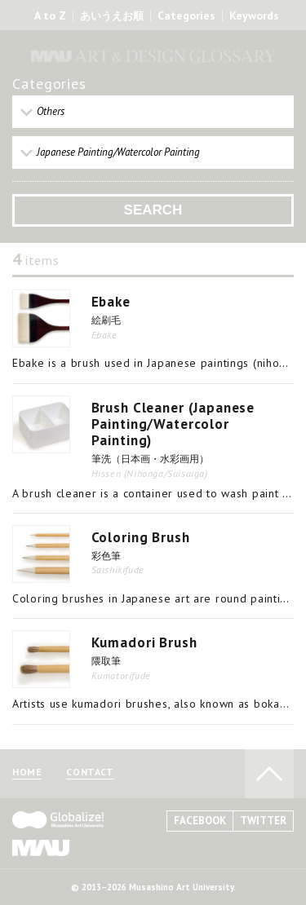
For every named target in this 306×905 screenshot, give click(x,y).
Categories (186, 15)
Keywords (254, 15)
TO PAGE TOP (269, 773)
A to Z (50, 15)
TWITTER (263, 821)
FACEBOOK (200, 821)
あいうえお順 (112, 16)
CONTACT (89, 772)
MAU (40, 847)
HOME (27, 772)
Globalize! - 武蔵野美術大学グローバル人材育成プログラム (58, 819)
